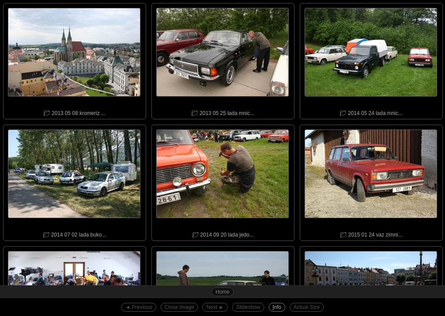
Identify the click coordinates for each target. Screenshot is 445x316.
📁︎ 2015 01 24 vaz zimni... (370, 181)
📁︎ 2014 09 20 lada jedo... (222, 181)
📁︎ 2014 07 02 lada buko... (74, 181)
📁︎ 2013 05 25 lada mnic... (222, 60)
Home (222, 292)
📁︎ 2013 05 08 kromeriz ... (74, 60)
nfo (277, 307)
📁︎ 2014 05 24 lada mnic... (370, 60)
